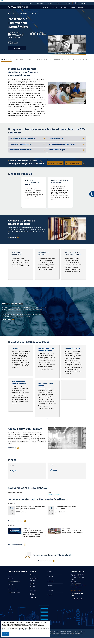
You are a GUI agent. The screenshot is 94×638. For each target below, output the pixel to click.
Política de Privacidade (14, 592)
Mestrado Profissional (33, 587)
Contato (68, 3)
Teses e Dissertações (43, 59)
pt (73, 3)
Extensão (29, 3)
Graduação (33, 577)
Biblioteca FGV (75, 590)
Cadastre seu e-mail (44, 561)
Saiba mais (28, 202)
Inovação (33, 591)
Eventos (59, 3)
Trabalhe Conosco (13, 589)
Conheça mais (6, 319)
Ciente (6, 634)
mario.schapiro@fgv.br (54, 494)
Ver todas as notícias (15, 544)
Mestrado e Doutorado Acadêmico (33, 583)
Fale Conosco (11, 587)
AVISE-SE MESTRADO (55, 163)
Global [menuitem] (73, 7)
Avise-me (17, 48)
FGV (1, 0)
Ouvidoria (10, 578)
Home (9, 11)
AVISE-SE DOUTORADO (73, 163)
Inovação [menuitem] (64, 7)
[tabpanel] (33, 192)
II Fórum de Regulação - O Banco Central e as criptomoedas (65, 475)
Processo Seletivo (80, 59)
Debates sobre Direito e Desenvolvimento (24, 476)
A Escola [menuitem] (46, 7)
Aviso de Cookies (7, 630)
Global (32, 594)
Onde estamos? (76, 588)
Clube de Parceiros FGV (14, 581)
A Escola (33, 571)
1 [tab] (47, 209)
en (76, 3)
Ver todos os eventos (15, 521)
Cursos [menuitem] (54, 7)
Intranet (10, 575)
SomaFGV (10, 584)
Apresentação (6, 59)
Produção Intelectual (62, 59)
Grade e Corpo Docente (23, 59)
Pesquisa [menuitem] (81, 7)
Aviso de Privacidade (25, 630)
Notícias (50, 3)
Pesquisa (33, 597)
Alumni (20, 3)
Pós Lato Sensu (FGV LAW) (34, 579)
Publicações (40, 3)
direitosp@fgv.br (80, 585)
